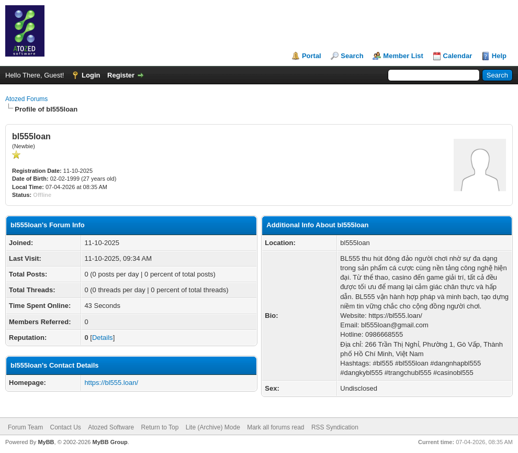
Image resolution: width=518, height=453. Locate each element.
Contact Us (65, 427)
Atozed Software (111, 427)
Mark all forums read (275, 427)
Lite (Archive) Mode (213, 427)
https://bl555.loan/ (111, 382)
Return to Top (160, 427)
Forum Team (25, 427)
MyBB (46, 442)
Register (120, 75)
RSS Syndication (334, 427)
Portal (311, 56)
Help (499, 56)
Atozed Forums (26, 99)
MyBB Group (109, 442)
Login (91, 75)
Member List (403, 56)
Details (102, 337)
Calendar (457, 56)
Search (352, 56)
